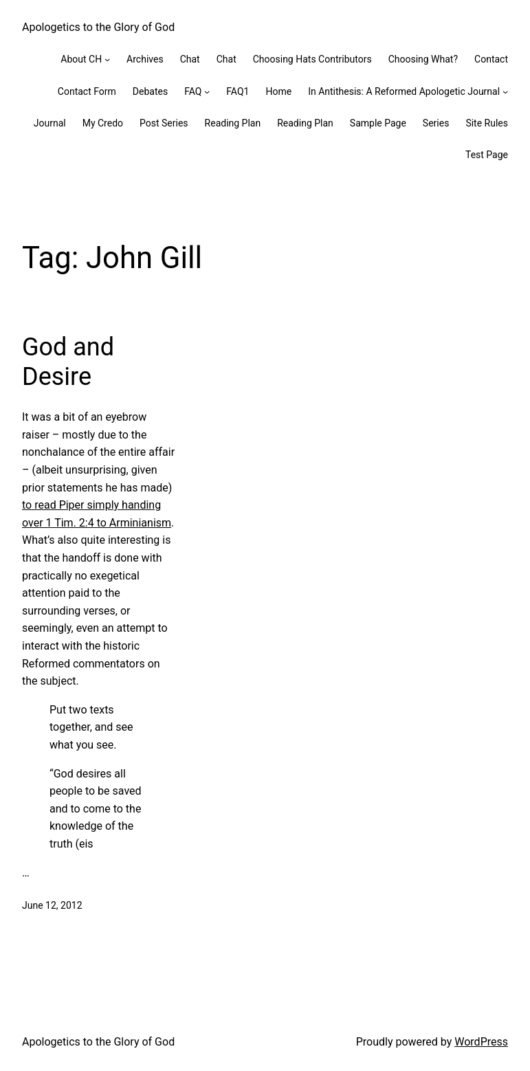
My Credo (102, 123)
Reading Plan (233, 123)
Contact (491, 59)
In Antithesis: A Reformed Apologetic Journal (404, 91)
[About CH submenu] (107, 59)
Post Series (164, 123)
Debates (150, 91)
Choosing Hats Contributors (312, 59)
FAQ (192, 91)
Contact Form (87, 91)
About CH (81, 59)
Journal (50, 123)
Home (278, 91)
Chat (190, 59)
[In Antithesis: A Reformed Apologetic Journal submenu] (505, 91)
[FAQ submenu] (207, 91)
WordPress (481, 1041)
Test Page (486, 154)
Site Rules (486, 123)
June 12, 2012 (52, 905)
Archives (145, 59)
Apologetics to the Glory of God (98, 27)
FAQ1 (237, 91)
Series (436, 123)
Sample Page (378, 123)
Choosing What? (423, 59)
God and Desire (68, 362)
